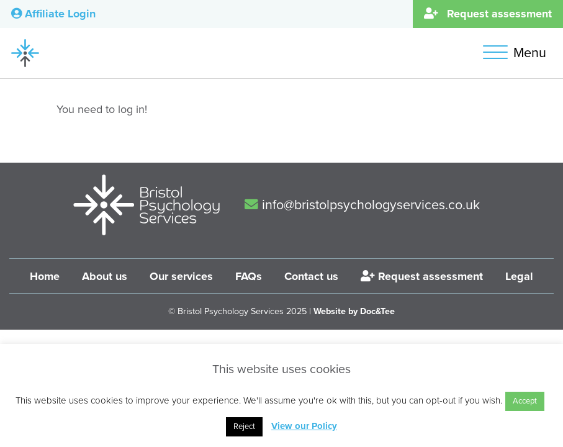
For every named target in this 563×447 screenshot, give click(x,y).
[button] (517, 53)
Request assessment (422, 276)
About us (104, 276)
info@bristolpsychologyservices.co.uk (362, 205)
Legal (519, 276)
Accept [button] (525, 401)
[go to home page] (25, 52)
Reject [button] (244, 426)
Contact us (311, 276)
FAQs (248, 276)
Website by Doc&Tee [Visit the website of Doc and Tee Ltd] (354, 311)
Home (45, 276)
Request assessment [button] (488, 13)
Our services (181, 276)
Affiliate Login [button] (53, 13)
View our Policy (304, 425)
